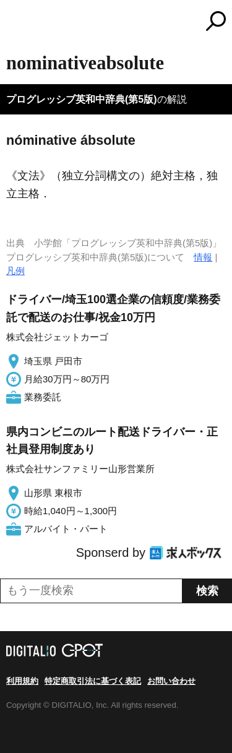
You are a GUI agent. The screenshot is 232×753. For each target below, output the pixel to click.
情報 (203, 257)
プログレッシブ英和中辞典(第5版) (81, 99)
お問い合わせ (171, 681)
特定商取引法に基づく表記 (93, 681)
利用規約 (22, 681)
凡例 (15, 270)
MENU (15, 23)
